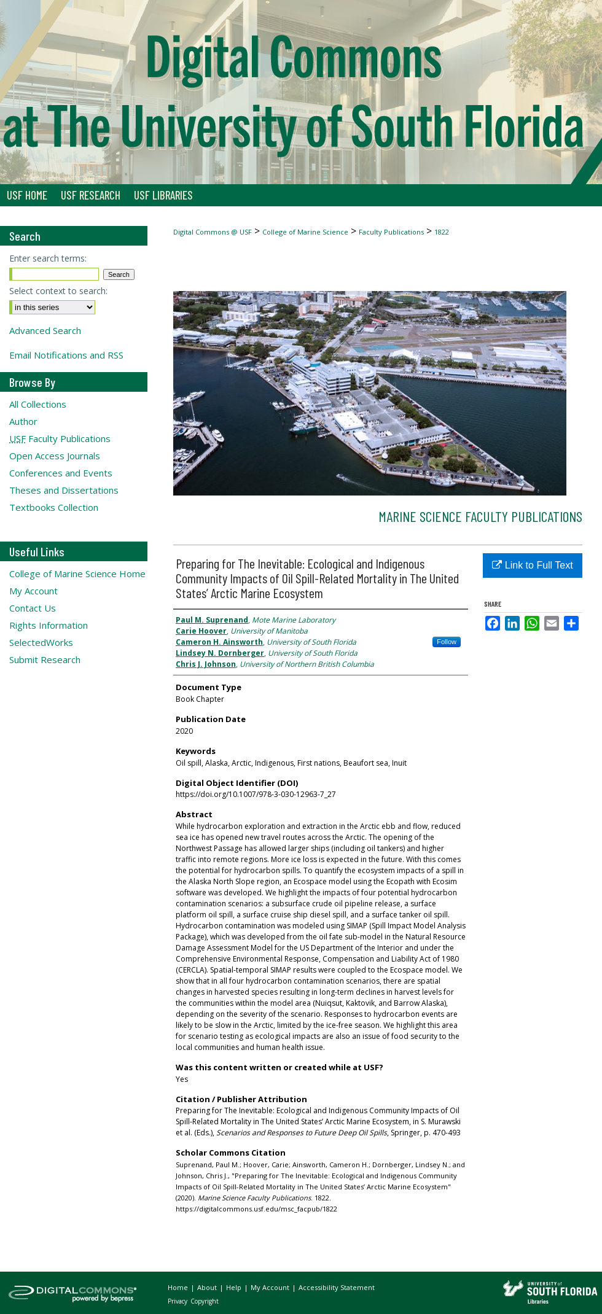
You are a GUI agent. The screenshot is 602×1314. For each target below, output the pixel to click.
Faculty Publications (391, 231)
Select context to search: (58, 291)
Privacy (178, 1301)
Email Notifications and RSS (66, 355)
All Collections (37, 404)
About (208, 1287)
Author (23, 421)
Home (179, 1287)
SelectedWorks (41, 642)
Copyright (204, 1301)
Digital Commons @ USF (212, 231)
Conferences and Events (60, 473)
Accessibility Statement (337, 1287)
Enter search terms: (48, 258)
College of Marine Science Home (77, 573)
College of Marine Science (305, 231)
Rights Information (48, 625)
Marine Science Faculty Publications (480, 516)
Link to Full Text (532, 565)
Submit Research (44, 659)
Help (234, 1287)
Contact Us (32, 608)
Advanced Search (45, 330)
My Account (33, 591)
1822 (441, 231)
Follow (446, 641)
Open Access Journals (54, 455)
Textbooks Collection (53, 507)
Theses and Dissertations (64, 490)
